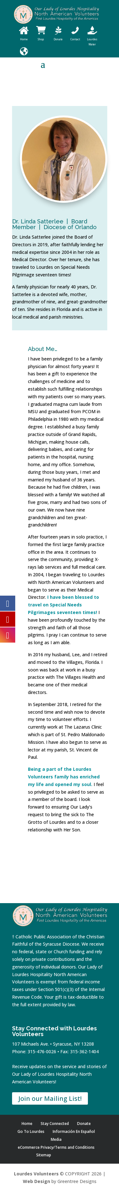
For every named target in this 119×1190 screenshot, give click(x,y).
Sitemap (43, 1155)
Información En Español (74, 1131)
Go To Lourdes (30, 1131)
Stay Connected (55, 1123)
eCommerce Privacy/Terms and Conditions (56, 1147)
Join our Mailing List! (50, 1098)
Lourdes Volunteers (36, 1174)
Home (27, 1123)
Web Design (36, 1181)
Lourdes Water (92, 39)
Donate (84, 1123)
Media (56, 1139)
